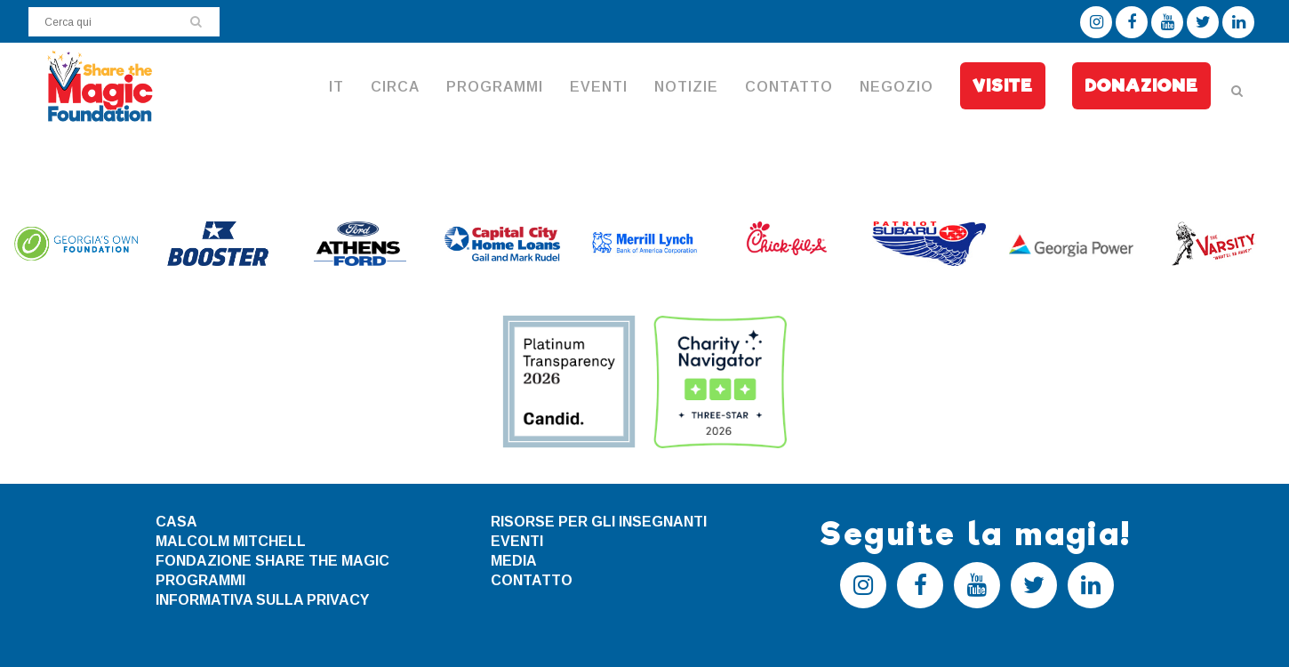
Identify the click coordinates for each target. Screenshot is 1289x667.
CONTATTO (531, 580)
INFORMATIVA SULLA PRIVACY (262, 599)
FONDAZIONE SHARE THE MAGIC (272, 560)
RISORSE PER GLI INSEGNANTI (599, 521)
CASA (176, 521)
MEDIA (514, 560)
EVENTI (517, 541)
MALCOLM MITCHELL (231, 541)
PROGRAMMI (200, 580)
